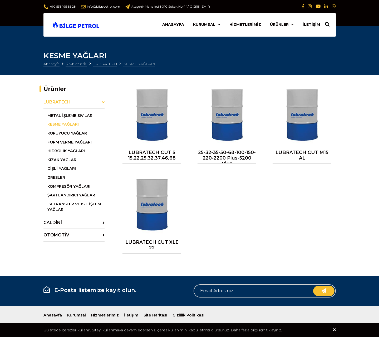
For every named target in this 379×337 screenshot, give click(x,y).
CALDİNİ (52, 222)
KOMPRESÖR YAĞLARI (68, 186)
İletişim (311, 24)
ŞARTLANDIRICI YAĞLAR (71, 195)
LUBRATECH (105, 63)
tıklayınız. (274, 330)
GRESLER (56, 177)
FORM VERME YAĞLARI (69, 142)
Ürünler (279, 24)
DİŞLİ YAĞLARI (61, 168)
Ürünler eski (76, 63)
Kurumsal (204, 24)
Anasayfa (173, 24)
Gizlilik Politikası (188, 315)
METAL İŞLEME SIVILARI (70, 115)
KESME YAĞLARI (63, 124)
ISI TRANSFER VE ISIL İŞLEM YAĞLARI (74, 207)
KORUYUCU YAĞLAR (67, 133)
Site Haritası (155, 315)
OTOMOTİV (56, 234)
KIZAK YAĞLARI (62, 159)
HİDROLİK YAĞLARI (66, 150)
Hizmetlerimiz (245, 24)
